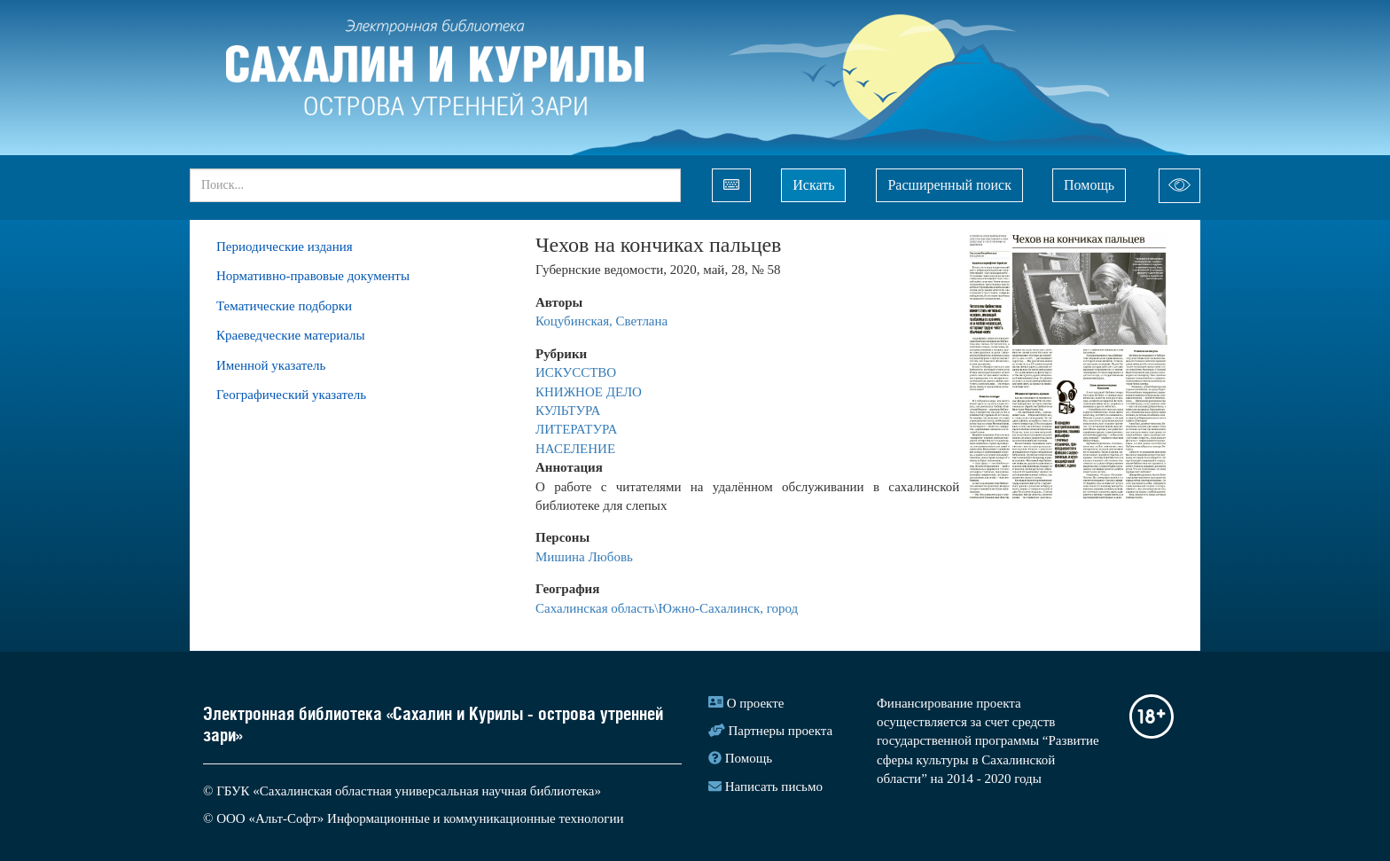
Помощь (1089, 184)
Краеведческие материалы (290, 335)
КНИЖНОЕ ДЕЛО (590, 392)
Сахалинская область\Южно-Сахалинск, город (666, 608)
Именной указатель (270, 365)
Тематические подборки (284, 306)
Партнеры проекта (781, 731)
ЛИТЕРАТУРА (578, 429)
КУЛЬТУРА (569, 410)
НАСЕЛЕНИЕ (575, 449)
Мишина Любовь (584, 557)
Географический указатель (291, 394)
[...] (435, 185)
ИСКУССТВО (577, 372)
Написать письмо (774, 786)
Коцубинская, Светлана (601, 321)
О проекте (756, 703)
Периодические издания (284, 246)
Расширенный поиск (949, 184)
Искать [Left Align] (813, 184)
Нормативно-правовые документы (313, 276)
